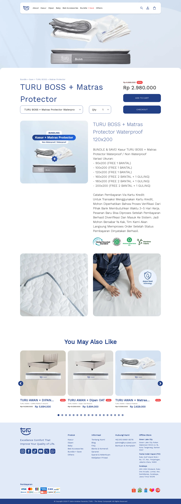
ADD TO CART (142, 98)
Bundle (87, 8)
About (36, 8)
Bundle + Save (75, 451)
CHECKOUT (142, 109)
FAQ (93, 445)
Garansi (95, 451)
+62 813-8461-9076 (124, 439)
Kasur (43, 8)
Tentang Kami (98, 439)
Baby (58, 8)
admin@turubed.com (125, 442)
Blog (94, 442)
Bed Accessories (70, 8)
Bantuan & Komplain (125, 445)
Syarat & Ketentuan (101, 454)
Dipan (51, 8)
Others (99, 8)
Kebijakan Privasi (100, 458)
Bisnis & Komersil (100, 448)
